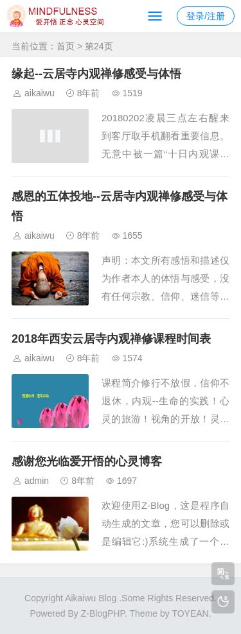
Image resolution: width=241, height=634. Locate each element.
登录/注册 (205, 16)
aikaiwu (39, 93)
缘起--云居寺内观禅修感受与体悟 (96, 73)
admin (36, 481)
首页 (66, 46)
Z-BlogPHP (103, 613)
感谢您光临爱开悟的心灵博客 (87, 461)
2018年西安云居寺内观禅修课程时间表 (111, 338)
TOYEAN (190, 613)
